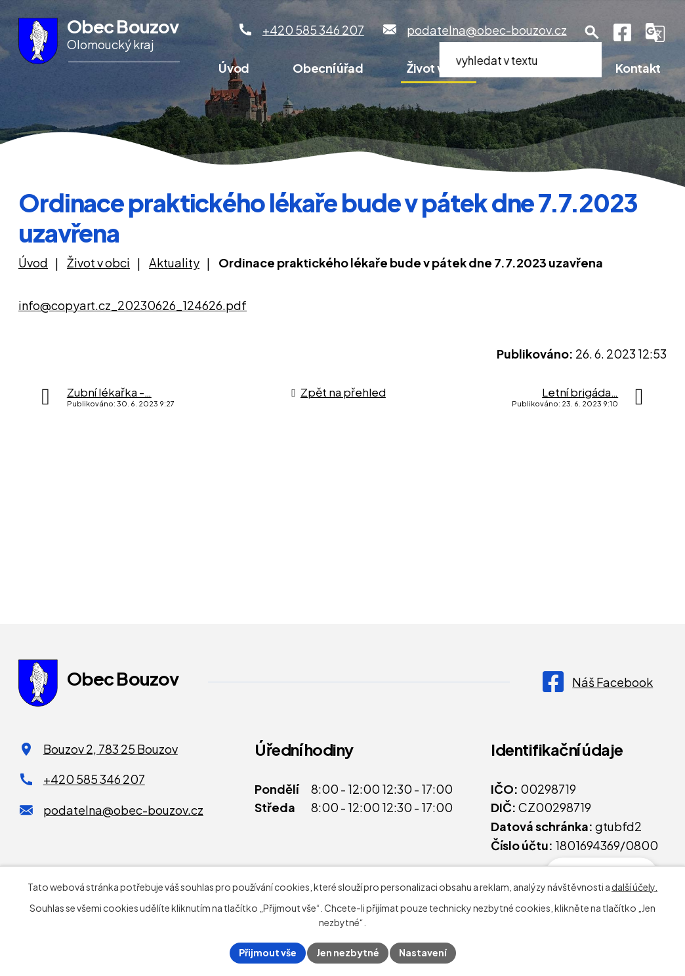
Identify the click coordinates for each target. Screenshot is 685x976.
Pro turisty (542, 67)
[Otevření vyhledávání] (592, 32)
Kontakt (638, 67)
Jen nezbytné (347, 952)
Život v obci (438, 67)
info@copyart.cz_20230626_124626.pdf (132, 305)
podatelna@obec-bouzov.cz (123, 809)
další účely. (634, 887)
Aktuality (174, 262)
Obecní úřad (328, 67)
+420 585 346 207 (94, 779)
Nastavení (423, 952)
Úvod (233, 67)
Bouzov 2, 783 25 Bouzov (110, 748)
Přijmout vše (268, 952)
